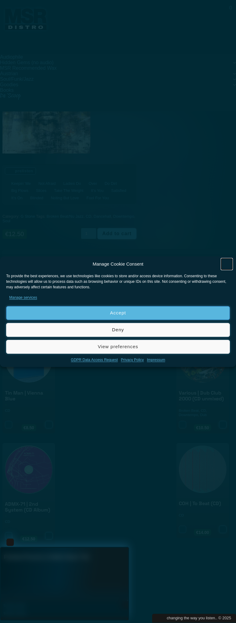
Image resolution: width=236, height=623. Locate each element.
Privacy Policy (132, 360)
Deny (118, 329)
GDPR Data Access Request (94, 360)
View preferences (118, 346)
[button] (227, 264)
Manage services (23, 297)
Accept (118, 312)
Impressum (156, 360)
